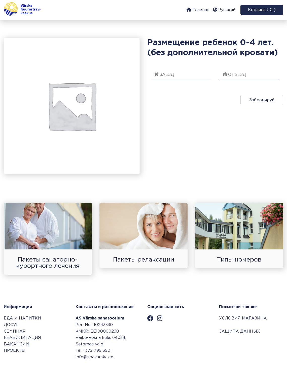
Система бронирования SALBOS (249, 371)
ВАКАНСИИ (16, 344)
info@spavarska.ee (94, 357)
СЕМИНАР (14, 331)
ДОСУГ (11, 325)
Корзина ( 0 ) (262, 10)
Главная (198, 10)
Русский (224, 10)
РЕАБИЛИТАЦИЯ (22, 338)
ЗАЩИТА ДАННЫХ (239, 331)
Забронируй (261, 100)
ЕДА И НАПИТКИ (22, 318)
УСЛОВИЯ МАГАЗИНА (243, 318)
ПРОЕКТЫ (14, 350)
